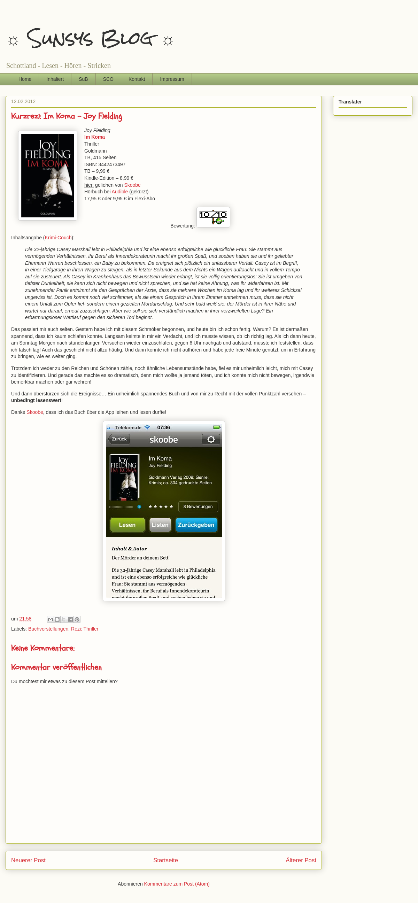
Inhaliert (55, 79)
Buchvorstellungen (48, 629)
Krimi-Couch (58, 237)
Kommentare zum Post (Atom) (177, 884)
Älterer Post (301, 860)
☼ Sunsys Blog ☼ (91, 38)
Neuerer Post (28, 860)
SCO (108, 79)
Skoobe (132, 185)
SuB (83, 79)
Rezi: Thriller (84, 629)
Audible (120, 191)
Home (24, 79)
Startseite (165, 860)
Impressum (172, 79)
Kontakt (137, 79)
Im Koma (94, 137)
